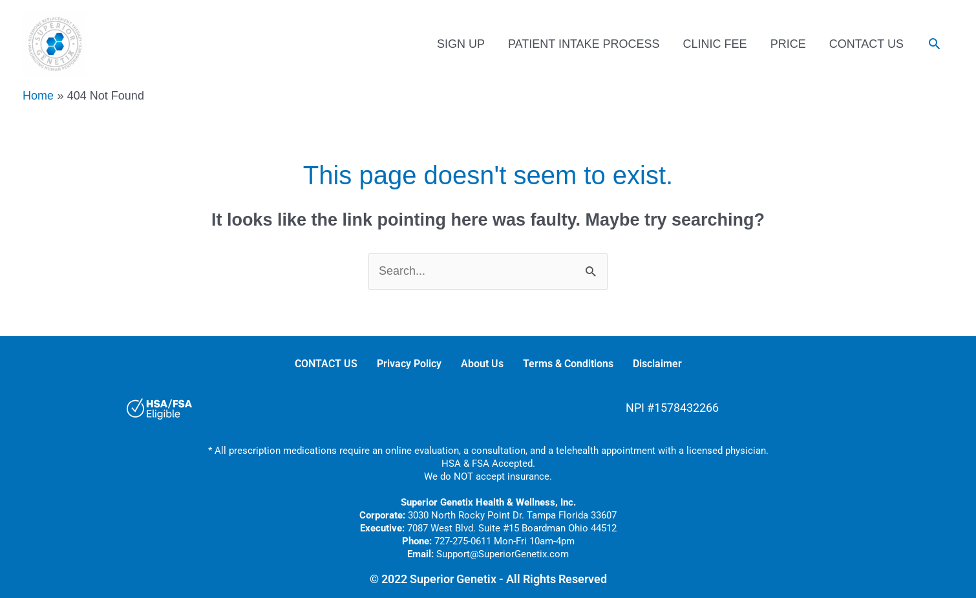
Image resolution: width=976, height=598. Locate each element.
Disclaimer (657, 364)
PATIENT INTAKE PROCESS (584, 43)
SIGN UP (461, 43)
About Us (482, 364)
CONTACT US (866, 43)
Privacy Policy (409, 364)
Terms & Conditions (568, 364)
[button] (934, 43)
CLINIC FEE (715, 43)
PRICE (788, 43)
